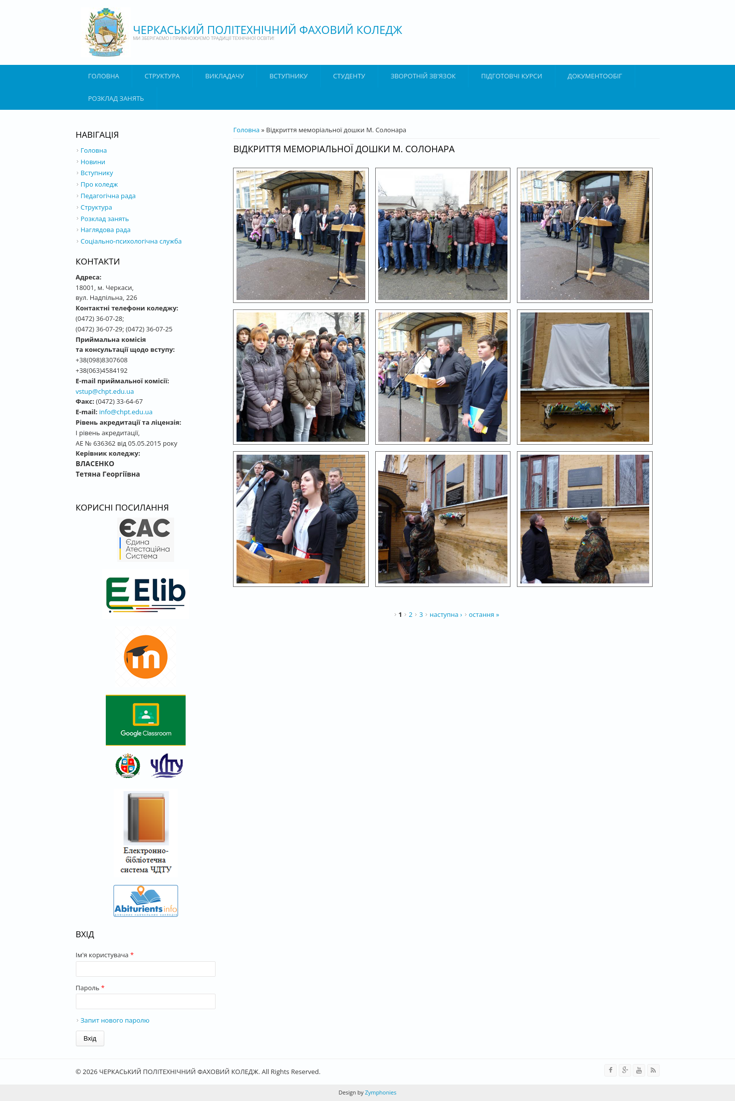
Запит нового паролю (115, 1020)
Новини (93, 161)
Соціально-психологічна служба (131, 241)
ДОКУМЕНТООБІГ (595, 75)
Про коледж (99, 184)
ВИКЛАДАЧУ (224, 75)
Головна (103, 75)
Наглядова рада (106, 229)
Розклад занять (116, 98)
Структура (162, 75)
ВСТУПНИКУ (288, 75)
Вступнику (97, 172)
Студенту (349, 75)
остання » (484, 614)
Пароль (90, 987)
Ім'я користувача (105, 954)
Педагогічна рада (108, 195)
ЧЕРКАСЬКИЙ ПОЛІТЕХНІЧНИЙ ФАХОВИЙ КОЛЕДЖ (268, 29)
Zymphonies (380, 1092)
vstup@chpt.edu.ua (105, 391)
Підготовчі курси (511, 75)
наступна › (446, 614)
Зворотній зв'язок (423, 75)
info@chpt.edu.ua (126, 411)
